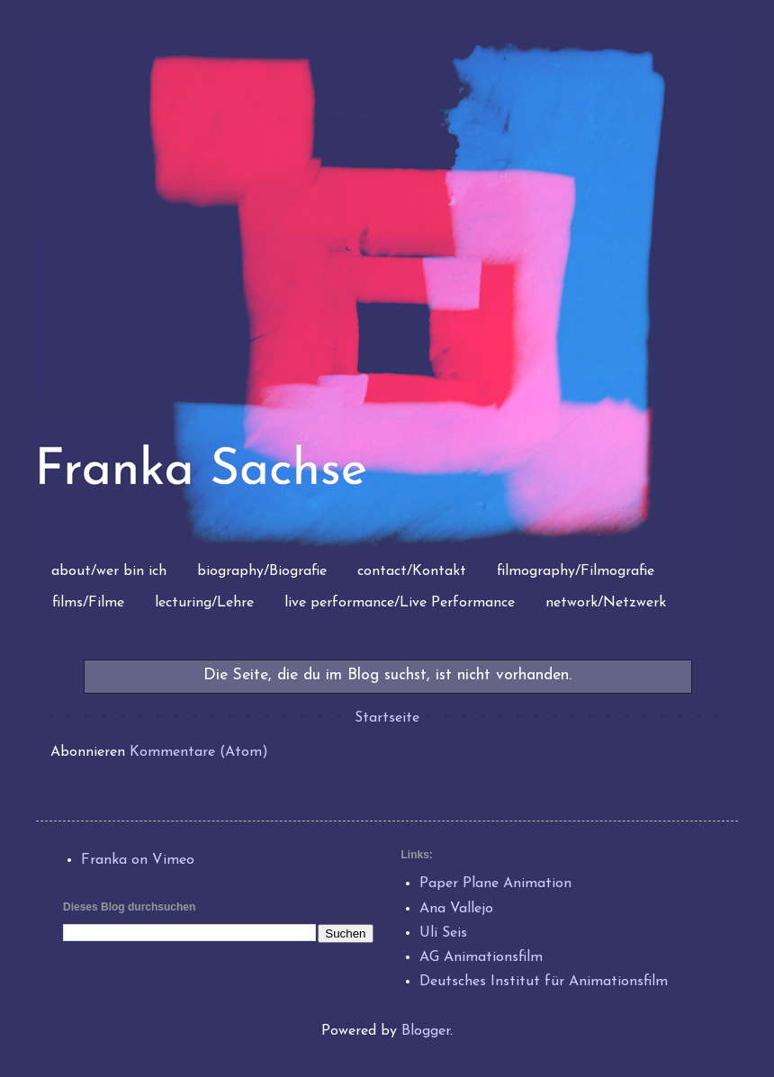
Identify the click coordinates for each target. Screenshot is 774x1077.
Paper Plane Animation (495, 883)
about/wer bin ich (108, 571)
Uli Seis (443, 933)
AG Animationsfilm (481, 957)
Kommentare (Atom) (199, 752)
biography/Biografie (262, 571)
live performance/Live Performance (399, 603)
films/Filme (88, 603)
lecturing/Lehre (204, 603)
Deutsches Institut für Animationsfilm (543, 981)
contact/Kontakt (411, 571)
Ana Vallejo (456, 909)
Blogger (425, 1031)
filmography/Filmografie (575, 571)
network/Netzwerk (605, 603)
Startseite (387, 718)
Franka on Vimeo (137, 860)
